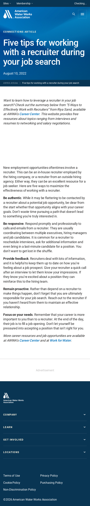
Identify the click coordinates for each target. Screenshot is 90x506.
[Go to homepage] (13, 398)
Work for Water (60, 340)
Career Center (29, 114)
